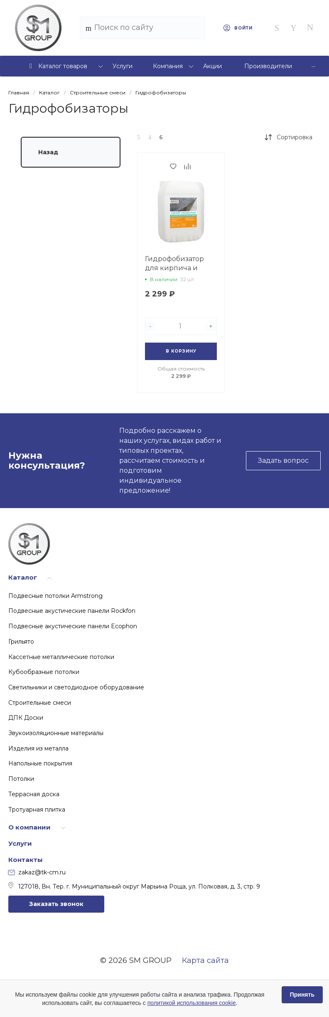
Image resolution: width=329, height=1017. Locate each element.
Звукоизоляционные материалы (55, 733)
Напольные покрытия (40, 763)
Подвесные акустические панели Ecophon (72, 626)
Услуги (20, 843)
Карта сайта (205, 960)
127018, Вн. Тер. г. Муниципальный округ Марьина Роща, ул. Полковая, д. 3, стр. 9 (134, 886)
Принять (302, 994)
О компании (29, 827)
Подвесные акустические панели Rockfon (71, 611)
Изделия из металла (38, 748)
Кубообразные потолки (43, 672)
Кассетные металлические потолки (61, 657)
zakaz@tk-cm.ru (37, 872)
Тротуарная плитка (36, 809)
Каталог (22, 577)
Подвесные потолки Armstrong (55, 596)
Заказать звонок (56, 904)
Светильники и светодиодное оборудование (76, 687)
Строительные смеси (39, 702)
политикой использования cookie (191, 1003)
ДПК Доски (25, 717)
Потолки (21, 778)
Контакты (25, 860)
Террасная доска (33, 794)
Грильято (21, 641)
